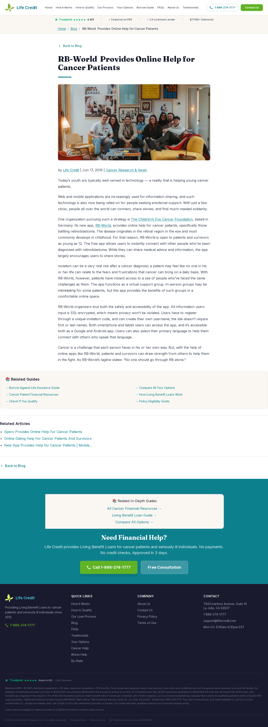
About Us (173, 7)
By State (77, 661)
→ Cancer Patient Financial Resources (31, 394)
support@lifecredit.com (219, 620)
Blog (74, 28)
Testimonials (191, 7)
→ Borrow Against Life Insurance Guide (32, 387)
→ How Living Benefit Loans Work (159, 394)
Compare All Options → (134, 522)
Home (48, 7)
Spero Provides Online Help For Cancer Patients (43, 432)
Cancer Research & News (126, 170)
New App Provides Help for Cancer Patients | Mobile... (48, 445)
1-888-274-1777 (222, 7)
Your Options (125, 7)
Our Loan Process (83, 616)
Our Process (105, 7)
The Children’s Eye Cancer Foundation (162, 219)
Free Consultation (164, 567)
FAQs (160, 7)
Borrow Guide (145, 7)
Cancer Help (80, 648)
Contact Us (252, 7)
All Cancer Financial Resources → (134, 509)
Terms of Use (146, 623)
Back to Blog (69, 46)
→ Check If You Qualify (21, 401)
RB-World (103, 225)
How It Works (64, 7)
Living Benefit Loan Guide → (134, 515)
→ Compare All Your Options (155, 387)
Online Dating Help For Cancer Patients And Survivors (48, 438)
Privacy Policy (147, 616)
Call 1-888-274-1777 (109, 567)
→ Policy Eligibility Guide (152, 401)
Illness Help (79, 654)
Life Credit (71, 170)
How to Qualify (85, 7)
